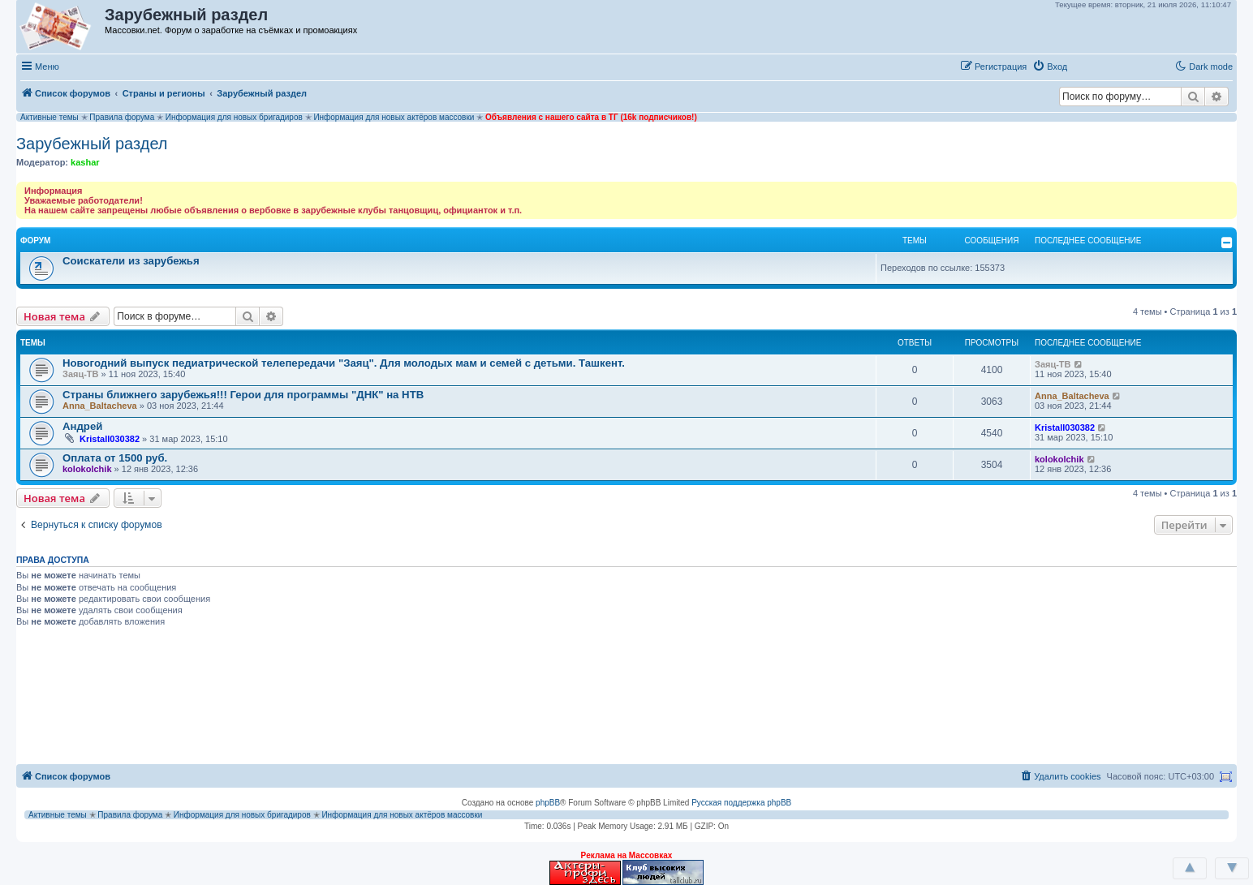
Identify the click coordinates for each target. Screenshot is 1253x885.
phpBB (548, 802)
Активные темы (49, 117)
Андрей (82, 426)
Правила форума (121, 117)
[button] (1089, 65)
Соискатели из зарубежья (131, 261)
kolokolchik (87, 469)
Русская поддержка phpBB (741, 802)
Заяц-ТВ (80, 374)
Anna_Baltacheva (99, 405)
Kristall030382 (110, 439)
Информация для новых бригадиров (234, 117)
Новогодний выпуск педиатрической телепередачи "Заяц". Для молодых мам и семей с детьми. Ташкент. (343, 363)
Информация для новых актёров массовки (393, 117)
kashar (85, 162)
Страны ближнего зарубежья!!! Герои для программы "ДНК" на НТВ (243, 395)
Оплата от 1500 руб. (114, 458)
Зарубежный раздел (92, 144)
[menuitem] (1049, 66)
